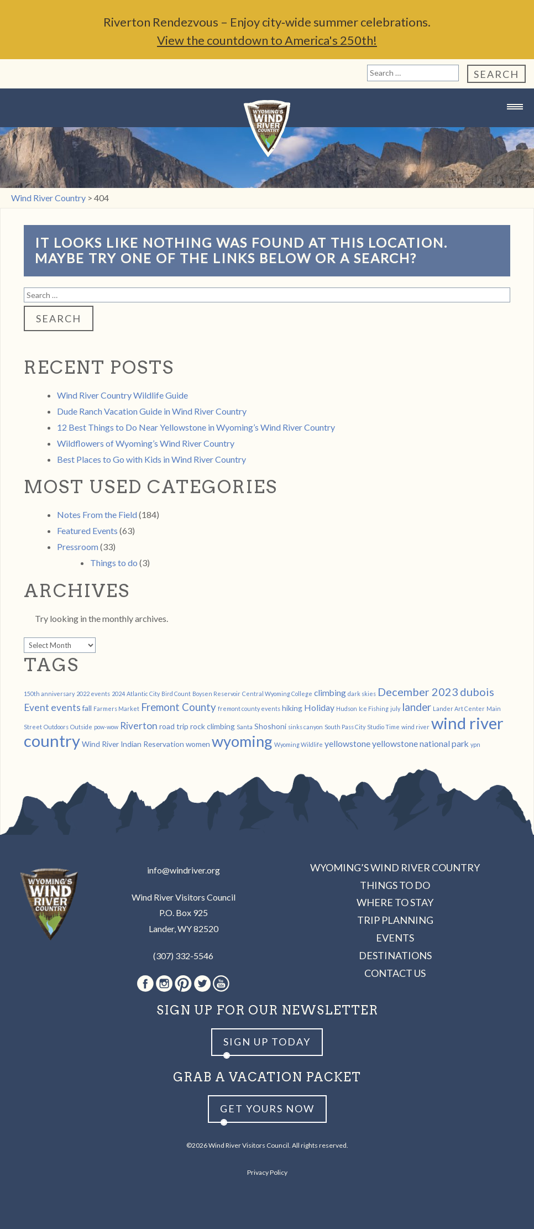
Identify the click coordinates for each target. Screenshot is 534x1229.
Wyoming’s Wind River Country (395, 867)
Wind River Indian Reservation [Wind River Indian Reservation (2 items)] (133, 744)
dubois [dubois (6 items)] (477, 691)
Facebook (145, 983)
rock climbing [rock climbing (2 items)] (212, 726)
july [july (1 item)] (395, 708)
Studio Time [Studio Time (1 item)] (383, 726)
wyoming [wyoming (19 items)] (242, 741)
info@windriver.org (183, 870)
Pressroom (77, 546)
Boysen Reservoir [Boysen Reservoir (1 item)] (216, 693)
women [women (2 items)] (198, 744)
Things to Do (395, 885)
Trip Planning (395, 920)
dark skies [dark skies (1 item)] (362, 693)
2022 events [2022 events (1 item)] (93, 693)
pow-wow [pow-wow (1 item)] (106, 726)
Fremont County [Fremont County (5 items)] (178, 707)
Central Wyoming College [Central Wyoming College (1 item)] (277, 693)
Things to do (114, 562)
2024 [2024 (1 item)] (118, 693)
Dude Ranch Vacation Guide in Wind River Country (152, 411)
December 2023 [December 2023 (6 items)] (418, 691)
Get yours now (267, 1108)
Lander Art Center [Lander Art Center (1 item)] (459, 708)
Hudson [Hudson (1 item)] (346, 708)
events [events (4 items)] (66, 707)
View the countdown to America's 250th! (267, 40)
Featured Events (87, 530)
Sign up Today (267, 1042)
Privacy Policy (267, 1172)
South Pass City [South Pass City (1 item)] (344, 726)
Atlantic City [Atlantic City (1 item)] (143, 693)
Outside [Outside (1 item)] (81, 726)
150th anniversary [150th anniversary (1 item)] (49, 693)
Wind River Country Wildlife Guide (122, 395)
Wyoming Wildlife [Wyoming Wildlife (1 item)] (298, 744)
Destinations (395, 955)
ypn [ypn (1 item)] (475, 744)
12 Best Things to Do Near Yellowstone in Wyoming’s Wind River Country (196, 427)
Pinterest (183, 983)
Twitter (202, 983)
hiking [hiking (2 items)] (292, 708)
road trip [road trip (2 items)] (174, 726)
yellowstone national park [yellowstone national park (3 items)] (420, 743)
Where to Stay (395, 902)
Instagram (164, 983)
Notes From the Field (97, 514)
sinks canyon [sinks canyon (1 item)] (305, 726)
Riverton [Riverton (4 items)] (139, 725)
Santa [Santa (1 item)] (245, 726)
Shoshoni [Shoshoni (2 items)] (270, 726)
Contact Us (395, 973)
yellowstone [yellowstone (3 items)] (347, 743)
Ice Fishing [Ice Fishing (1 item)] (374, 708)
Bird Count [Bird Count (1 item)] (176, 693)
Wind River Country (267, 129)
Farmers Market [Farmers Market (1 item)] (116, 708)
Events (395, 938)
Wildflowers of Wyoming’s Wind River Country (145, 443)
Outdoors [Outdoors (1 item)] (56, 726)
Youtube (221, 983)
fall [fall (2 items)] (87, 708)
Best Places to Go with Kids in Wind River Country (151, 459)
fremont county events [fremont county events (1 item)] (249, 708)
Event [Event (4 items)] (36, 707)
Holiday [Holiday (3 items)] (319, 707)
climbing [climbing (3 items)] (330, 692)
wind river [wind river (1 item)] (415, 726)
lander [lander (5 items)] (416, 707)
